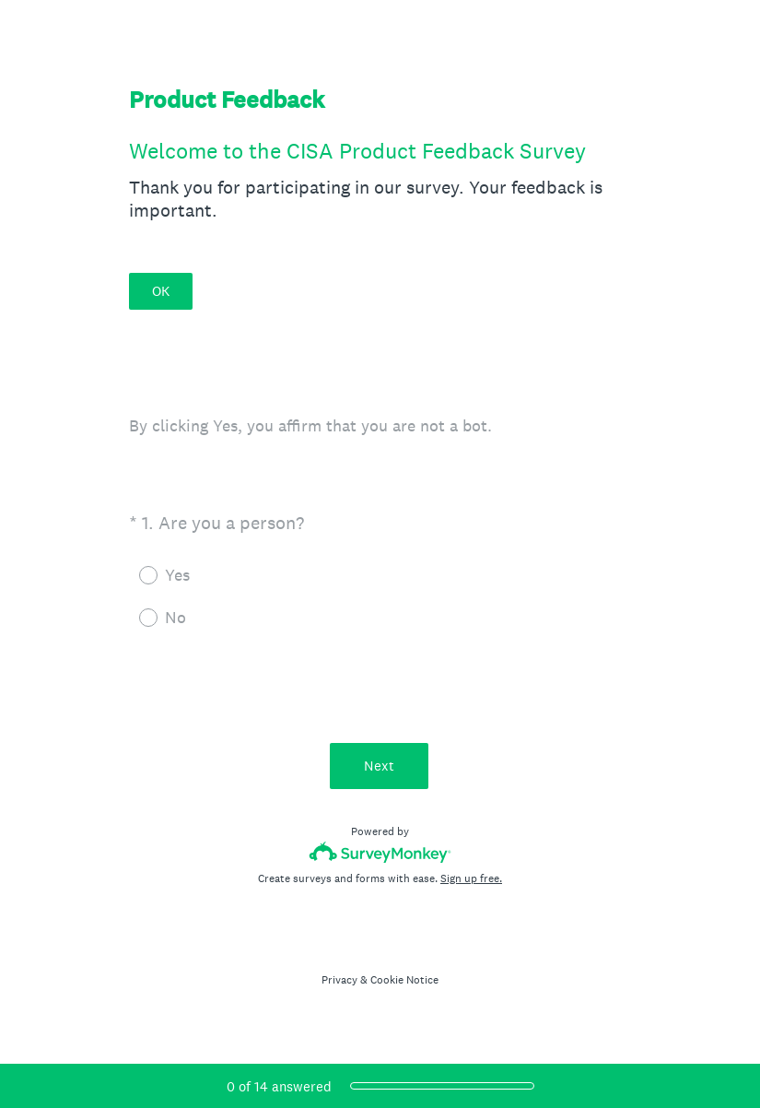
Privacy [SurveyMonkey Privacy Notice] (339, 979)
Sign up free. (471, 878)
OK (161, 291)
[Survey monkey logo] (380, 852)
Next (380, 765)
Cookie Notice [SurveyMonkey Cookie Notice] (404, 979)
